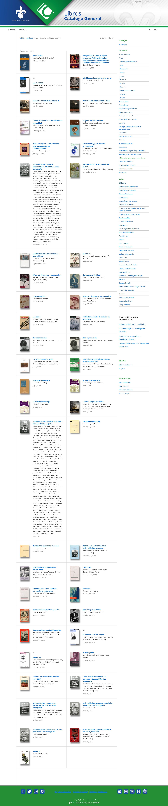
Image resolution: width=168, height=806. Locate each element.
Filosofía (122, 140)
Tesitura (122, 294)
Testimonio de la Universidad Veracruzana (44, 568)
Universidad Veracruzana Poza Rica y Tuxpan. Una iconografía (47, 422)
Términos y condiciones (98, 791)
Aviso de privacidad (80, 791)
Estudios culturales (125, 136)
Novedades (123, 44)
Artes (121, 58)
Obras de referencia (126, 161)
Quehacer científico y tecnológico (131, 276)
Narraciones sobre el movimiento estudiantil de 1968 (96, 360)
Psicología (122, 172)
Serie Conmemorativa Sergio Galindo (132, 286)
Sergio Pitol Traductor (126, 290)
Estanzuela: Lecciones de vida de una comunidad (48, 122)
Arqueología (123, 105)
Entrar (147, 2)
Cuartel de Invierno (126, 221)
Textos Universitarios (126, 297)
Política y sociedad (125, 169)
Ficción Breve (123, 243)
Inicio (22, 38)
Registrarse (138, 2)
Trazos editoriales (125, 301)
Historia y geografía (126, 143)
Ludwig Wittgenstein (126, 254)
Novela (122, 98)
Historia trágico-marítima (93, 402)
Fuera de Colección (125, 247)
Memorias (37, 657)
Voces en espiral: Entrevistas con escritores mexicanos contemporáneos (46, 146)
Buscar (154, 30)
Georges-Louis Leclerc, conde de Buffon (96, 165)
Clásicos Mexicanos (126, 194)
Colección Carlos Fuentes (128, 201)
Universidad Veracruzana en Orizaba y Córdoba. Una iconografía (97, 704)
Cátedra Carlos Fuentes (127, 190)
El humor (86, 254)
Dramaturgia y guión (127, 90)
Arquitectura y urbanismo (128, 109)
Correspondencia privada (43, 359)
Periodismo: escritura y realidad (45, 546)
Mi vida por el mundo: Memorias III (97, 78)
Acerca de (22, 30)
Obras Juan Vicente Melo (127, 268)
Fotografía (124, 69)
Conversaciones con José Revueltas (47, 630)
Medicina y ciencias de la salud (130, 154)
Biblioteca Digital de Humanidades (132, 324)
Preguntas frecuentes (62, 791)
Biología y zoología (125, 112)
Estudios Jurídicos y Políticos (129, 229)
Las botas (36, 317)
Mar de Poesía (124, 261)
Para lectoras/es (124, 382)
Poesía (122, 83)
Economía (122, 133)
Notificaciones (124, 393)
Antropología (123, 101)
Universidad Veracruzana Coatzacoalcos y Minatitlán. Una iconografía (46, 166)
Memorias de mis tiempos (93, 635)
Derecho (122, 123)
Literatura (122, 80)
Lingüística (123, 147)
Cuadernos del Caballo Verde (129, 214)
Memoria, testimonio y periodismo (132, 158)
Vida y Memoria (124, 305)
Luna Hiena (123, 258)
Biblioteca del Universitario (128, 187)
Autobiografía (88, 653)
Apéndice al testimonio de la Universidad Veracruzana (94, 547)
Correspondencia (39, 338)
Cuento (122, 87)
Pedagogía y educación (127, 165)
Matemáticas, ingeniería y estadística (132, 151)
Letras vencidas (39, 296)
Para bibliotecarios (125, 390)
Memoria (86, 588)
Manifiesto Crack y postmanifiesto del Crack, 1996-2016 (97, 730)
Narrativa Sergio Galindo (127, 265)
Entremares (123, 225)
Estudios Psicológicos (126, 232)
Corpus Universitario (126, 205)
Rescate (121, 279)
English (122, 368)
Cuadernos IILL (124, 218)
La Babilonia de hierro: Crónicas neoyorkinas (45, 255)
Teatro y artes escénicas (128, 62)
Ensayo (122, 94)
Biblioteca (122, 183)
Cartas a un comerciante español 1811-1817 (46, 678)
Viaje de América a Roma (93, 121)
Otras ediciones (124, 272)
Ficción (121, 239)
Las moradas (38, 83)
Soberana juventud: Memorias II (46, 101)
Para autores (123, 386)
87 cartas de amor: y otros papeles (46, 275)
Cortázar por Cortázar (91, 275)
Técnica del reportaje (41, 402)
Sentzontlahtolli (124, 283)
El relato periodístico (91, 380)
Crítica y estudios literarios (128, 116)
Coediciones (123, 197)
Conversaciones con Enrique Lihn (46, 610)
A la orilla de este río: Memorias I (96, 101)
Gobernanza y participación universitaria (94, 145)
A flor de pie (37, 55)
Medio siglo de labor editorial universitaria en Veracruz (44, 589)
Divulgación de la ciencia (127, 119)
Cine (121, 65)
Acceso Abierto (124, 54)
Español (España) (125, 365)
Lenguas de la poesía (126, 250)
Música (122, 72)
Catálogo (11, 30)
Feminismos (123, 236)
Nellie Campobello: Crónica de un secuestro (96, 318)
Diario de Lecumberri (41, 380)
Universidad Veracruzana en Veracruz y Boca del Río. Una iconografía (94, 679)
